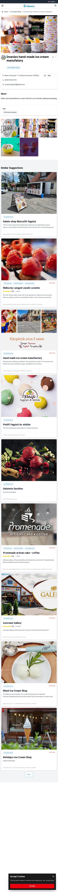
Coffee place (7, 283)
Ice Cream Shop (15, 12)
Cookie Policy (50, 880)
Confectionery (18, 283)
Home (6, 12)
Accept (32, 886)
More (29, 774)
